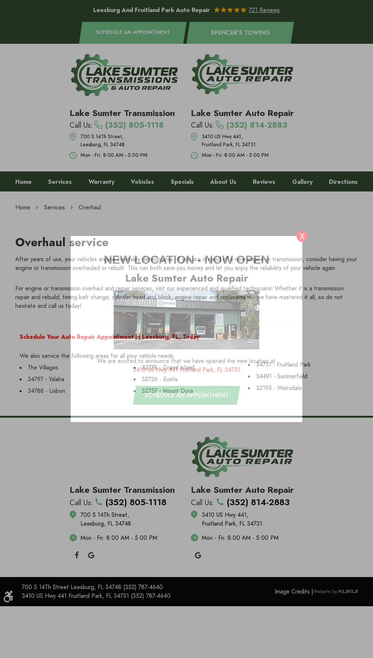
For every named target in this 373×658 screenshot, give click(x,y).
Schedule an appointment (187, 395)
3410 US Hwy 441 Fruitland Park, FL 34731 (186, 370)
